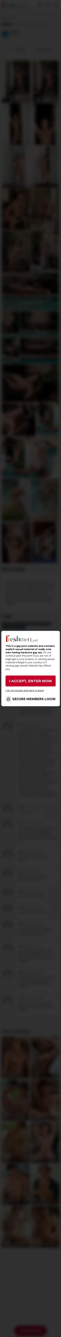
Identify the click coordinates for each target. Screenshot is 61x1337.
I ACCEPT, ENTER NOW (30, 681)
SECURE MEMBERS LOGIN (33, 699)
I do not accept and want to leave (25, 690)
